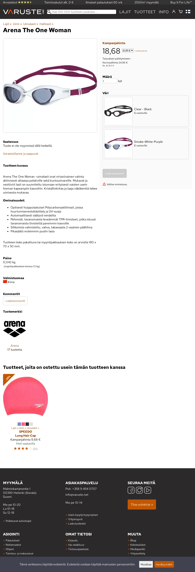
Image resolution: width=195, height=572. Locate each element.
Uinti (17, 24)
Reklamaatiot (13, 544)
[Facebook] (131, 491)
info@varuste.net (76, 495)
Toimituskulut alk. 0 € (59, 2)
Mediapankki (137, 549)
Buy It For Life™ (181, 2)
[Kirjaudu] (174, 11)
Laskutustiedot (77, 523)
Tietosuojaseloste (78, 549)
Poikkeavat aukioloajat (18, 521)
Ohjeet (10, 549)
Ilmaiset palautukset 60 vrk (104, 2)
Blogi (133, 540)
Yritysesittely (137, 553)
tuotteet (145, 11)
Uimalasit (30, 24)
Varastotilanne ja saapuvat (20, 154)
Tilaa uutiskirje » (142, 504)
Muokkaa (146, 564)
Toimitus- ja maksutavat (19, 553)
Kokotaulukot (137, 544)
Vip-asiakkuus (76, 544)
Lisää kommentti (15, 301)
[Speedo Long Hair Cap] (25, 414)
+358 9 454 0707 (84, 489)
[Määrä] (110, 81)
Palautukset (12, 540)
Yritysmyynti (75, 519)
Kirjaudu (73, 540)
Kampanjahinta (114, 43)
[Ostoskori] (181, 11)
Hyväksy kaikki (164, 564)
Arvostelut (17, 2)
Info (164, 11)
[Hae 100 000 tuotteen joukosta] (81, 11)
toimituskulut (141, 51)
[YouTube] (147, 491)
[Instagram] (139, 491)
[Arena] (14, 337)
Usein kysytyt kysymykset (83, 515)
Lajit (125, 11)
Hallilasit (47, 24)
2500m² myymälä (146, 2)
